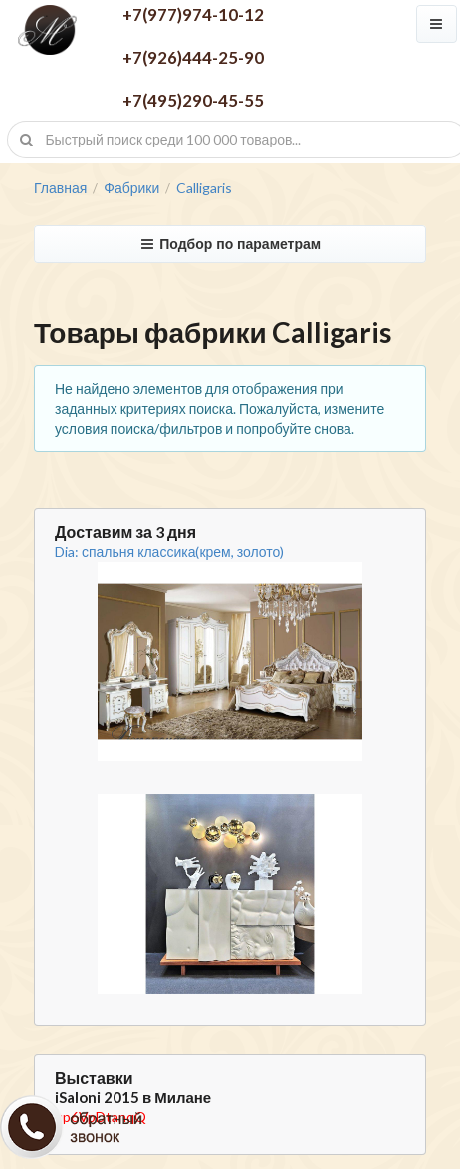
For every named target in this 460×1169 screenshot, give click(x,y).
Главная (60, 188)
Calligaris (204, 188)
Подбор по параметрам (230, 244)
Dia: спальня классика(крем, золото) (169, 551)
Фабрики (131, 188)
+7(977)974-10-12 (193, 14)
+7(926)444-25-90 (193, 57)
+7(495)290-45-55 (193, 100)
